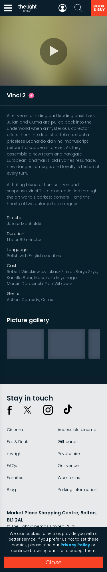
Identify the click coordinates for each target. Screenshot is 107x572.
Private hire (69, 453)
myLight (15, 453)
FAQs (12, 465)
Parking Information (77, 489)
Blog (11, 489)
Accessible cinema (77, 429)
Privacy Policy (75, 545)
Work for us (69, 477)
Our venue (68, 465)
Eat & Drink (17, 441)
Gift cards (68, 441)
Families (15, 477)
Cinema (15, 429)
